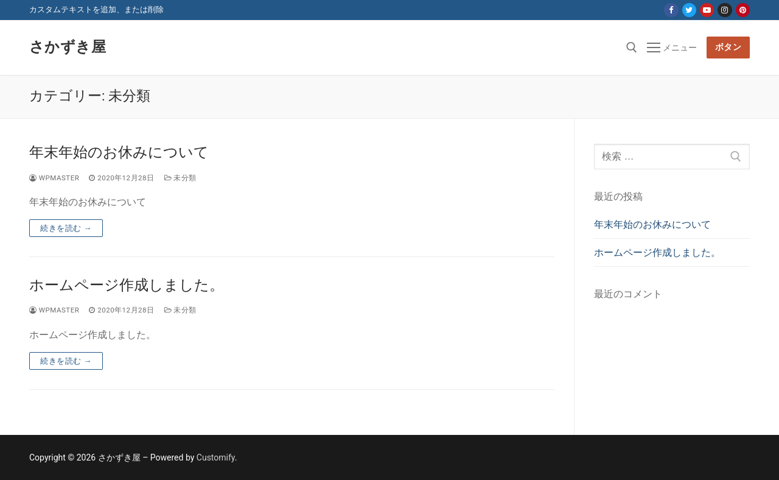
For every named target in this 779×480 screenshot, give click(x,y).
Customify (216, 457)
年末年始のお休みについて (119, 152)
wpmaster (54, 178)
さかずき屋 (67, 46)
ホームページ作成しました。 (126, 285)
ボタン (728, 47)
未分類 (180, 178)
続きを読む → (66, 228)
